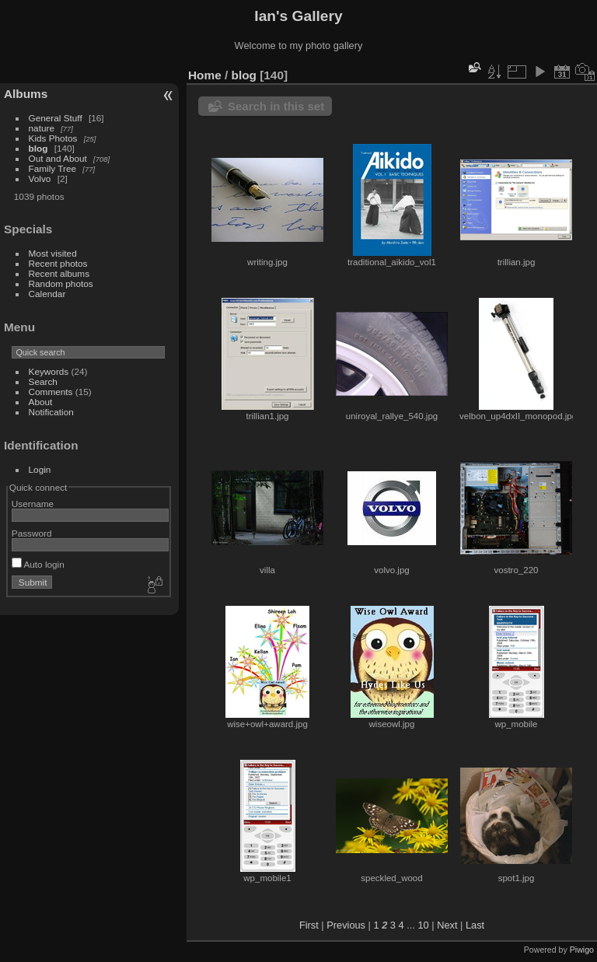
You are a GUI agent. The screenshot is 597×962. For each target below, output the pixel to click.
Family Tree (52, 168)
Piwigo (582, 949)
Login (40, 469)
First (309, 925)
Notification (51, 412)
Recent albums (59, 273)
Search (43, 381)
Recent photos (58, 263)
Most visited (53, 253)
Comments (51, 392)
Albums (25, 93)
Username (33, 503)
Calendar (47, 294)
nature (41, 128)
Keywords (49, 371)
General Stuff (55, 118)
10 (422, 925)
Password (32, 533)
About (41, 402)
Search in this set (276, 106)
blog (38, 148)
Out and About (58, 158)
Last (475, 925)
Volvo (40, 178)
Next (447, 925)
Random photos (61, 283)
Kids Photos (53, 138)
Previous (345, 925)
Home (205, 75)
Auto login (38, 564)
